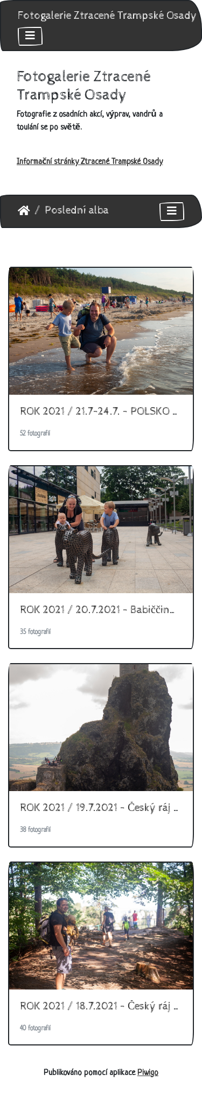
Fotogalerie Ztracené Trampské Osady (107, 16)
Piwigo (147, 1073)
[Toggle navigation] (30, 36)
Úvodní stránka (24, 211)
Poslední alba (77, 210)
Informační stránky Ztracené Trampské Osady (90, 162)
